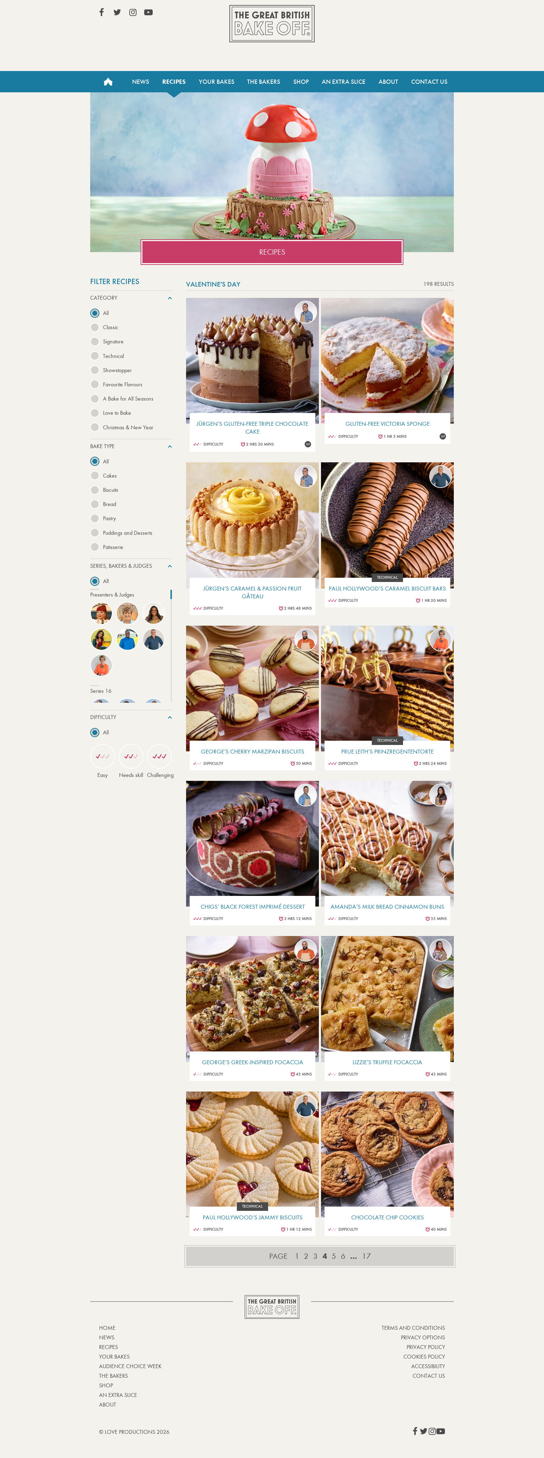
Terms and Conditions (413, 1327)
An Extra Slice (343, 82)
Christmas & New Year (128, 427)
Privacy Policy (426, 1347)
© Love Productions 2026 (134, 1432)
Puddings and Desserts (127, 532)
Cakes (110, 475)
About (388, 82)
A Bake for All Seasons (128, 398)
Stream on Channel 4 (413, 14)
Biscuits (110, 489)
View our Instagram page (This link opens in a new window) (133, 12)
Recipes (174, 82)
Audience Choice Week (130, 1366)
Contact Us (429, 82)
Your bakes (114, 1356)
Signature (113, 341)
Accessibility (428, 1366)
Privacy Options (423, 1337)
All (106, 313)
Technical (113, 356)
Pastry (109, 518)
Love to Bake (117, 412)
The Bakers (263, 82)
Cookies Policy (424, 1356)
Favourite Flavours (122, 384)
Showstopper (117, 370)
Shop (301, 82)
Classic (110, 327)
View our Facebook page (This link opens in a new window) (101, 12)
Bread (109, 504)
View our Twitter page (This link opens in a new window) (117, 12)
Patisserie (113, 547)
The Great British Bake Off (272, 23)
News (140, 82)
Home (108, 81)
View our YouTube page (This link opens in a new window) (148, 12)
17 (366, 1256)
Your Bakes (216, 82)
